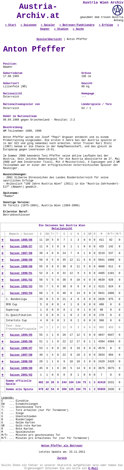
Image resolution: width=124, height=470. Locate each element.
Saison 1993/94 (21, 293)
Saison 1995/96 (21, 341)
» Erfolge (106, 25)
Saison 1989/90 (21, 266)
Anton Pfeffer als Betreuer (62, 445)
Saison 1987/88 (21, 253)
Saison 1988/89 (21, 260)
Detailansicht (62, 228)
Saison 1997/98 (21, 355)
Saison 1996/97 (21, 348)
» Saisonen (28, 25)
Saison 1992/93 (21, 286)
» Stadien (61, 29)
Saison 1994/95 (21, 335)
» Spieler (48, 25)
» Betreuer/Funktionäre (76, 25)
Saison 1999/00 (21, 368)
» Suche (78, 29)
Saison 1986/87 (21, 246)
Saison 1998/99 (21, 361)
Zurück (62, 458)
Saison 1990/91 (21, 273)
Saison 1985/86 (21, 240)
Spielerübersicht (49, 39)
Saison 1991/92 (21, 280)
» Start (10, 25)
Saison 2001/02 (21, 375)
